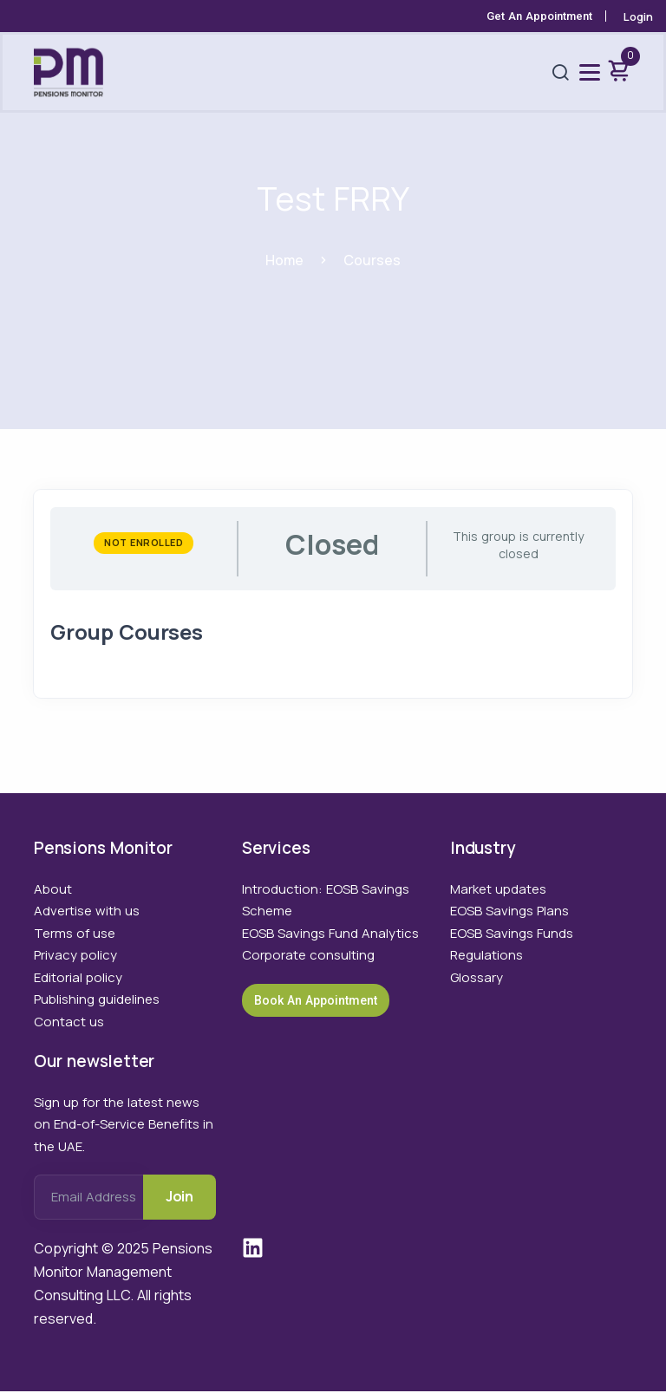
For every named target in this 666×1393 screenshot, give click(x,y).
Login (638, 16)
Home (284, 260)
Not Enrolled (144, 543)
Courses (373, 260)
